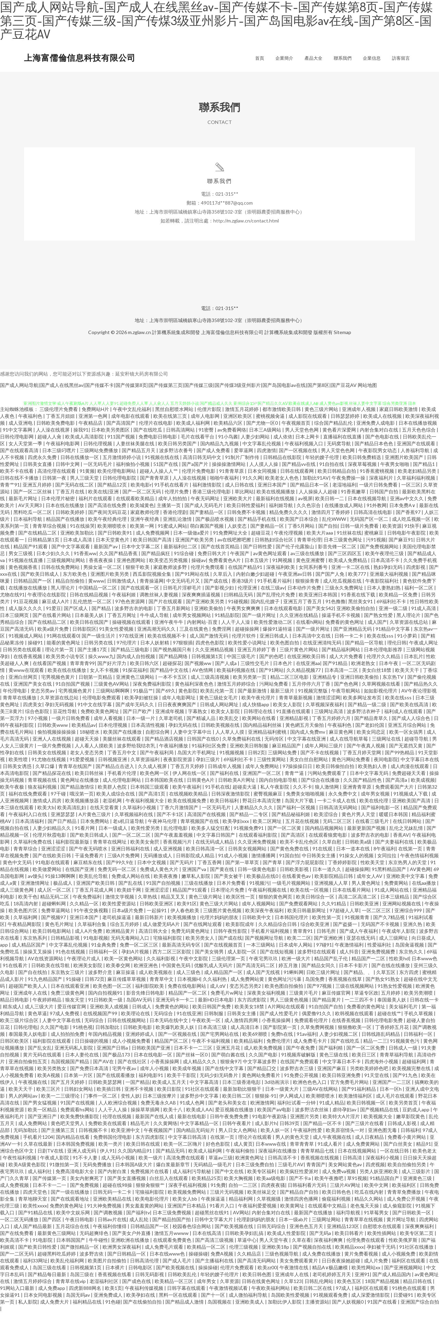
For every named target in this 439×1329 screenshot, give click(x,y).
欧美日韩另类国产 (178, 460)
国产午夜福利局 (157, 769)
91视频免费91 (249, 845)
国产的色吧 (271, 673)
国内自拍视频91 (105, 1009)
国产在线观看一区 (140, 604)
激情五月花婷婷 (242, 426)
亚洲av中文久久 (407, 515)
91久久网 (252, 494)
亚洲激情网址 (35, 900)
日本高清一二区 (341, 687)
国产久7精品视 (389, 934)
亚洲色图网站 (131, 577)
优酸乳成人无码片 (214, 982)
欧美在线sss (380, 652)
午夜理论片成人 (84, 975)
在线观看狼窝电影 (328, 852)
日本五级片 (257, 577)
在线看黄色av (297, 893)
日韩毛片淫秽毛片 (182, 604)
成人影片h (266, 1140)
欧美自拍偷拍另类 (407, 1181)
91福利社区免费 (209, 762)
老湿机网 (113, 817)
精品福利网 (241, 1215)
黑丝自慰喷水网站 (174, 426)
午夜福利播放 (174, 762)
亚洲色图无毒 (383, 1147)
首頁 (259, 58)
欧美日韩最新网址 (307, 927)
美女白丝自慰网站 (309, 776)
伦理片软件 (244, 652)
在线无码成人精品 (215, 858)
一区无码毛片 (98, 481)
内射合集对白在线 (379, 446)
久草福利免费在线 (33, 858)
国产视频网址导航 (264, 955)
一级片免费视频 (54, 762)
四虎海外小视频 (382, 1078)
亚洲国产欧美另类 (195, 556)
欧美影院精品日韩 (334, 893)
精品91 (423, 1161)
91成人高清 (424, 625)
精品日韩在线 (418, 1298)
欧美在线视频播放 (276, 508)
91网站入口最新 (17, 1305)
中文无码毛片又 (183, 597)
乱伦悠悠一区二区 (92, 618)
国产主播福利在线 (215, 1277)
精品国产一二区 (369, 975)
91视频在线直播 (26, 577)
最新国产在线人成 (155, 1133)
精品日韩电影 (15, 1016)
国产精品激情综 (77, 803)
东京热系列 (35, 955)
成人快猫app (256, 721)
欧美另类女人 (200, 955)
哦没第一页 (82, 810)
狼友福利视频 (43, 803)
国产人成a (226, 680)
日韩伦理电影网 (17, 453)
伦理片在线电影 (156, 440)
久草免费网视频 (317, 1044)
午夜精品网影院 (25, 941)
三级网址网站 (327, 1236)
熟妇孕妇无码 (388, 584)
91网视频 (282, 577)
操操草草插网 (146, 1126)
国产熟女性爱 (379, 632)
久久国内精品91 (135, 1167)
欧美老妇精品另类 (417, 488)
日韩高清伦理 (145, 1277)
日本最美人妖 (90, 632)
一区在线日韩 (395, 1167)
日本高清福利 (30, 838)
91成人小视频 (233, 872)
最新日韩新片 (150, 934)
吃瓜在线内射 (369, 1209)
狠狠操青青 (307, 597)
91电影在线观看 (53, 879)
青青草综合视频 (50, 543)
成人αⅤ (218, 1003)
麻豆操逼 (126, 989)
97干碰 (59, 810)
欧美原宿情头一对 (345, 1147)
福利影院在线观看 (52, 1058)
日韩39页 (290, 1140)
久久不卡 (302, 803)
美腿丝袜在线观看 (122, 755)
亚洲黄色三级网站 (135, 694)
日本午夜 (389, 680)
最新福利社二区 (181, 563)
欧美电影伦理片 (152, 1215)
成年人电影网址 (179, 714)
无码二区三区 (338, 838)
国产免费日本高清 (89, 1085)
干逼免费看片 (90, 872)
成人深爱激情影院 (371, 1312)
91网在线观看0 (63, 652)
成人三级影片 (416, 1188)
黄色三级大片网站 (219, 920)
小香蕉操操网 (277, 1037)
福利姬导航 (281, 522)
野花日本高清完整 (262, 817)
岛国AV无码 (139, 1016)
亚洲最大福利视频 (389, 591)
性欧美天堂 (372, 879)
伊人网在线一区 (190, 790)
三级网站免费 (283, 769)
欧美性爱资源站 (119, 920)
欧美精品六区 (229, 440)
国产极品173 (117, 1071)
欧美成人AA (199, 1126)
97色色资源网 (130, 618)
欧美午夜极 (12, 803)
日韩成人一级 (403, 1064)
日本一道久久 (327, 886)
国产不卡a (300, 1195)
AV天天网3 (30, 522)
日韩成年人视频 (225, 783)
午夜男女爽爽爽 (244, 625)
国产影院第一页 (280, 1044)
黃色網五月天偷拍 (305, 742)
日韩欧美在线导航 (51, 982)
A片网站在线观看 (287, 1023)
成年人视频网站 (259, 920)
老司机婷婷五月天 (332, 1291)
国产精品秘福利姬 (291, 831)
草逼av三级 (221, 1174)
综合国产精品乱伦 (334, 440)
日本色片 (283, 680)
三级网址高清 (329, 728)
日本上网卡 (307, 453)
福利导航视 (348, 1229)
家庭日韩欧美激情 (399, 426)
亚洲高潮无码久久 (157, 646)
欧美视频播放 (182, 934)
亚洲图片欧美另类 (110, 591)
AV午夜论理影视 (419, 707)
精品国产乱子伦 (331, 975)
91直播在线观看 (293, 728)
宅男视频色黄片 (58, 694)
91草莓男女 (377, 1229)
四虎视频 (375, 1181)
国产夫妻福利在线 (395, 858)
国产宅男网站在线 (220, 1051)
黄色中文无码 (18, 879)
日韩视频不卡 (93, 1147)
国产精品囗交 (262, 1085)
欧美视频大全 (378, 1133)
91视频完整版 (313, 707)
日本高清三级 (213, 1044)
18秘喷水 (90, 749)
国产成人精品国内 (392, 1291)
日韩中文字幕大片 (214, 1236)
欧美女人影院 (288, 721)
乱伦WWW (334, 536)
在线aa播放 (424, 900)
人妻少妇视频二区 (339, 1051)
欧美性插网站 (382, 1250)
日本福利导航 (28, 536)
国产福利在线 (225, 790)
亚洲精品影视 (294, 735)
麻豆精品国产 (287, 762)
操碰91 (36, 659)
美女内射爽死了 (87, 1195)
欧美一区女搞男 (406, 749)
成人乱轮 (139, 1236)
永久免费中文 (343, 810)
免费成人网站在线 (131, 893)
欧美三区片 (48, 1106)
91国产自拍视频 (163, 900)
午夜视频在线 (33, 1099)
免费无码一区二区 (117, 886)
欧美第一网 (142, 543)
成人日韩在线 (240, 501)
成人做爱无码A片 (162, 941)
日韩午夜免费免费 (229, 1133)
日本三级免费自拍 (255, 1181)
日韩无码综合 (272, 1243)
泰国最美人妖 (392, 1016)
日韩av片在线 (112, 1236)
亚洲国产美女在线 (33, 700)
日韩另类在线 (99, 659)
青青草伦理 (309, 556)
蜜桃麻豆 (374, 549)
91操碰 (74, 996)
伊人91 (107, 1167)
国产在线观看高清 (19, 467)
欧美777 (357, 591)
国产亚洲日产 (43, 1133)
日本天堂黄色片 (113, 556)
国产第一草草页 (242, 879)
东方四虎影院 (252, 1016)
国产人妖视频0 (348, 1318)
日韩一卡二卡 (349, 652)
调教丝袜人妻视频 (159, 611)
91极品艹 (143, 707)
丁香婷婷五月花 (392, 1044)
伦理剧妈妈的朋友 (256, 1236)
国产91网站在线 (192, 591)
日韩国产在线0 (203, 755)
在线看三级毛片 (372, 838)
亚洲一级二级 (393, 625)
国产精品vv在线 (299, 481)
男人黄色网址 (366, 900)
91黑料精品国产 (389, 886)
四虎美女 (32, 721)
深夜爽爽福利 (420, 1243)
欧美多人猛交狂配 (211, 845)
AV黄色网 (420, 886)
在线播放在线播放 (28, 604)
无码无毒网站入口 (130, 955)
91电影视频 (95, 955)
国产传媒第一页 (50, 1195)
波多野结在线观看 (317, 968)
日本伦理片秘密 (58, 515)
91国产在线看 (382, 1318)
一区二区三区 (377, 927)
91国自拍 (289, 872)
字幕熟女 (198, 728)
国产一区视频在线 (298, 467)
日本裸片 (115, 1284)
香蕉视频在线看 (115, 1291)
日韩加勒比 (107, 1044)
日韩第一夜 (54, 494)
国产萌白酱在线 (228, 1071)
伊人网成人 (291, 1112)
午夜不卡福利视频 (211, 1058)
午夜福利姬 (124, 611)
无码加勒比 (25, 1147)
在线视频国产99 (100, 1030)
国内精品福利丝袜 (263, 742)
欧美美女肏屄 (145, 858)
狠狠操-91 (265, 1112)
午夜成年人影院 (399, 948)
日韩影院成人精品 (195, 872)
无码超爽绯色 (94, 1250)
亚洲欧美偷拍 (209, 625)
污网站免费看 (274, 700)
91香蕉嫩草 (354, 508)
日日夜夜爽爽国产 (177, 721)
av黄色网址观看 (270, 570)
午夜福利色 (30, 433)
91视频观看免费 (330, 1312)
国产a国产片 (195, 481)
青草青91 (303, 948)
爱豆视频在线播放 (234, 1126)
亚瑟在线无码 (361, 955)
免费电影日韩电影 (158, 453)
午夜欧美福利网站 (271, 1305)
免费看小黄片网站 (407, 1154)
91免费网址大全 (230, 549)
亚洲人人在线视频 (52, 755)
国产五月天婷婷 (68, 1099)
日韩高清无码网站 (338, 824)
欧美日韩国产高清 (153, 556)
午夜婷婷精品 (47, 1016)
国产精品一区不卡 (323, 1140)
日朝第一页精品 (96, 694)
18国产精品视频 (382, 1298)
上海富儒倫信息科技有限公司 (79, 57)
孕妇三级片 (208, 776)
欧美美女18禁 (250, 1023)
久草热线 (148, 913)
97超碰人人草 (344, 927)
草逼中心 (247, 1257)
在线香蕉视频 (28, 673)
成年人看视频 (108, 735)
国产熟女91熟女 (383, 996)
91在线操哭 (82, 543)
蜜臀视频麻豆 (268, 810)
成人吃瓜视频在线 (343, 597)
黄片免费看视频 (361, 1270)
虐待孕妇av (344, 1126)
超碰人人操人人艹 (159, 488)
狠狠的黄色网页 (276, 913)
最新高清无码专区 (181, 961)
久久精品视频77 (304, 687)
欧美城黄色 (142, 522)
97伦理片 (127, 659)
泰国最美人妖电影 (28, 1051)
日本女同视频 (262, 488)
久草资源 (229, 1298)
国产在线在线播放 (391, 982)
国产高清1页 (152, 810)
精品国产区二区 (171, 1058)
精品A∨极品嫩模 (330, 1284)
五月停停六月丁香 (311, 700)
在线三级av (273, 604)
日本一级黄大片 (282, 1106)
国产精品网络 (174, 673)
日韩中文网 (68, 481)
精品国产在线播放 (65, 536)
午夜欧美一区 (207, 1037)
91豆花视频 (26, 618)
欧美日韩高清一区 (205, 865)
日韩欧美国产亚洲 (151, 1064)
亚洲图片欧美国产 (404, 474)
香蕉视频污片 (178, 858)
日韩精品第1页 (44, 556)
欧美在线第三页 (170, 433)
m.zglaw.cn (139, 349)
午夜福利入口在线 (28, 831)
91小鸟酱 (228, 453)
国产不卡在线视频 (320, 769)
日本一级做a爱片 (191, 549)
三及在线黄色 (194, 646)
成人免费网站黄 (247, 996)
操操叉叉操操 (38, 968)
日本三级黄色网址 (343, 556)
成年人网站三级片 (324, 762)
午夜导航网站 (346, 707)
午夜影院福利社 (382, 597)
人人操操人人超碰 (318, 508)
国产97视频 (320, 1003)
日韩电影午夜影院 (407, 549)
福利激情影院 (207, 501)
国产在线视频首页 (224, 961)
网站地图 (367, 402)
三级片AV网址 (345, 1202)
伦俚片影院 (209, 426)
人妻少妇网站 (256, 453)
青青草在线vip (71, 1298)
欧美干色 (27, 913)
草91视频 (357, 1195)
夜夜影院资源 (178, 776)
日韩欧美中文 (257, 934)
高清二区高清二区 (358, 913)
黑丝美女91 (361, 618)
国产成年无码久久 (135, 721)
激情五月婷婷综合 (237, 700)
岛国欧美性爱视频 (290, 1312)
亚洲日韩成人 (274, 652)
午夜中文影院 (194, 975)
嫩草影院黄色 (411, 1133)
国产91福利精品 (359, 1106)
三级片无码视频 (227, 1209)
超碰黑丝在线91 (212, 1229)
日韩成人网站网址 (219, 721)
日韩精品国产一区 (33, 597)
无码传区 (274, 755)
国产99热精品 (400, 769)
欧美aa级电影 (271, 1195)
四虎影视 (416, 584)
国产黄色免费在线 (290, 865)
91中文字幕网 (18, 446)
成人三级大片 (40, 1023)
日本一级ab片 (294, 1236)
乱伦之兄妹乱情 (406, 845)
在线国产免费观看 (300, 1078)
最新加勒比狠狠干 (242, 1106)
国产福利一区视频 (296, 824)
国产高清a (396, 797)
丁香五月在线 (70, 508)
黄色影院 (188, 707)
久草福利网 (25, 934)
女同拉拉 (387, 872)
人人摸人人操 (264, 481)
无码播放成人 (158, 872)
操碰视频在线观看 (132, 639)
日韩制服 (214, 1030)
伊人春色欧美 (185, 927)
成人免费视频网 (153, 549)
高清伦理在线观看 (57, 488)
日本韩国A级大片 (134, 1181)
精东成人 (12, 1023)
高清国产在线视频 (207, 831)
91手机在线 (217, 803)
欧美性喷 (19, 776)
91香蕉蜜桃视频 (377, 488)
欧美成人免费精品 (348, 577)
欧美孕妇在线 (141, 1312)
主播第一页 (169, 522)
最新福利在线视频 (275, 515)
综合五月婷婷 (125, 941)
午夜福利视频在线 (267, 906)
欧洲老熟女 (363, 680)
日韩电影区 (140, 1284)
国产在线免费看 (17, 1250)
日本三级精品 (395, 913)
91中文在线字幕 (95, 721)
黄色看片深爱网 (339, 446)
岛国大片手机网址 (197, 769)
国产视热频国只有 (172, 666)
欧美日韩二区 (237, 1112)
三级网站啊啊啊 (113, 707)
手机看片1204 (38, 1154)
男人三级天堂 (85, 494)
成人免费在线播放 (322, 1270)
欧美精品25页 (206, 1195)
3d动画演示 (277, 1099)
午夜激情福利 (350, 961)
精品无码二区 (55, 913)
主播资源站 (317, 1318)
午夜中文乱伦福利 (132, 426)
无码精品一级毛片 (213, 1181)
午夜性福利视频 (20, 1174)
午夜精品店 (91, 440)
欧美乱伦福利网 (67, 1277)
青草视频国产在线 (200, 838)
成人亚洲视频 (168, 865)
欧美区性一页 (241, 913)
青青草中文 (162, 996)
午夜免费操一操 (349, 494)
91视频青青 (357, 934)
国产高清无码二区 (256, 982)
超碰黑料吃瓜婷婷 (57, 1270)
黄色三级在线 (334, 1071)
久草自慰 (332, 858)
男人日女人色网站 (238, 1147)
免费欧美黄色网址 (100, 728)
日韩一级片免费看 (360, 543)
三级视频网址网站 (66, 577)
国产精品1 (424, 481)
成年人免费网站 (262, 783)
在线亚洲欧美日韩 (307, 673)
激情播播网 (263, 872)
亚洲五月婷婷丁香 (257, 666)
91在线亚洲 (189, 1030)
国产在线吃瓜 (148, 446)
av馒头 (35, 893)
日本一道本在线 (353, 865)
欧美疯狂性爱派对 (299, 1188)
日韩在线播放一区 (80, 474)
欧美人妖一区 (275, 1147)
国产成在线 (216, 597)
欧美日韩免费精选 (362, 474)
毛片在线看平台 (198, 453)
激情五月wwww (172, 1250)
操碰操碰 (198, 1270)
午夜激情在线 (294, 1284)
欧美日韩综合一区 (315, 913)
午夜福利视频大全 (145, 817)
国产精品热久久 (421, 700)
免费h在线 (282, 1051)
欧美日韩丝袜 (90, 790)
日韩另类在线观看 (22, 666)
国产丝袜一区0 (192, 1071)
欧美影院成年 (241, 941)
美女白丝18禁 (377, 687)
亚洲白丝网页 (23, 694)
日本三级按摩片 (160, 1112)
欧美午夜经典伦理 (108, 536)
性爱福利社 (379, 961)
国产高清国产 (121, 440)
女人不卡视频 (105, 687)
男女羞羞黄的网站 (145, 1222)
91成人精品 (331, 1119)
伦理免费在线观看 (366, 1257)
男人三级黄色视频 (289, 1016)
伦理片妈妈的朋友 (219, 934)
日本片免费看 (232, 900)
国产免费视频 (85, 1202)
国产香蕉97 (409, 529)
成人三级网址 (394, 955)
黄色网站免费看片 (261, 1092)
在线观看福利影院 (258, 852)
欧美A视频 (49, 1092)
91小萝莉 (407, 652)
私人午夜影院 (275, 803)
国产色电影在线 (382, 453)
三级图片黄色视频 (222, 927)
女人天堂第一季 (26, 460)
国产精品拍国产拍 (172, 1236)
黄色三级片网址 (206, 913)
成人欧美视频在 (156, 989)
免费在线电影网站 (187, 1003)
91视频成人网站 (26, 652)
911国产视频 (121, 453)
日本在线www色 (168, 1270)
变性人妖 (130, 1112)
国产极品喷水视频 (215, 536)
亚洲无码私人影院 (74, 1064)
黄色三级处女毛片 (219, 714)
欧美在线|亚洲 (104, 508)
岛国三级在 (82, 1291)
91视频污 (259, 900)
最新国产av (106, 563)
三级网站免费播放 (99, 467)
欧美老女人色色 (282, 494)
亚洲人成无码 (82, 1167)
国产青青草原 (155, 494)
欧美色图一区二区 (112, 1003)
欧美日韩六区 (145, 680)
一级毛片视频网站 (291, 900)
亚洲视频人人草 (331, 900)
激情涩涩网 (328, 714)
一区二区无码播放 (19, 1236)
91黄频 (87, 488)
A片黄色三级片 (95, 831)
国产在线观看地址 (70, 1215)
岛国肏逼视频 (410, 961)
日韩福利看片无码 (307, 1202)
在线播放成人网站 (344, 522)
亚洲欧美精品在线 (112, 1215)
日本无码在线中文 (169, 1037)
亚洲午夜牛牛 (169, 639)
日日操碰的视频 (92, 1058)
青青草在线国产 (75, 783)
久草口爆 (45, 783)
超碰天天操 (87, 755)
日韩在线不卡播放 (19, 494)
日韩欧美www (53, 742)
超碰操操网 (247, 646)
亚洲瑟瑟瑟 (63, 831)
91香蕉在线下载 (358, 611)
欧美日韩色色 (337, 1209)
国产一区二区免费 (366, 1064)
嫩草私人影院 (196, 893)
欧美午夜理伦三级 (385, 570)
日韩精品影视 (66, 955)
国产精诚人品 (201, 735)
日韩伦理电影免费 (384, 1037)
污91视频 (376, 556)
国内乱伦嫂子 (266, 618)
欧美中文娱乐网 (73, 1229)
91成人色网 (192, 1119)
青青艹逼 (295, 790)
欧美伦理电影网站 (117, 488)
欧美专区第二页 (417, 1250)
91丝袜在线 (349, 549)
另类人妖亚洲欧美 (379, 1188)
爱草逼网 (244, 467)
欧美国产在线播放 (123, 749)
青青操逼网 (152, 597)
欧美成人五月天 (169, 1099)
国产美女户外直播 (132, 1250)
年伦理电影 (15, 707)
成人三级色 (188, 989)
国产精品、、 (358, 989)
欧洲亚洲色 (146, 982)
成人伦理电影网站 (122, 797)
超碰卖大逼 (245, 803)
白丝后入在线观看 (169, 1195)
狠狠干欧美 (138, 584)
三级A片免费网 (124, 872)
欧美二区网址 (268, 838)
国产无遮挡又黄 (406, 762)
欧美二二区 (299, 955)
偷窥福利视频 (337, 1215)
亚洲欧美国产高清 (411, 817)
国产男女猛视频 (40, 1119)
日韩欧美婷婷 (70, 529)
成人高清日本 (245, 1044)
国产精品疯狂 (156, 570)
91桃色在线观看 (409, 1305)
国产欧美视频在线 (234, 1243)
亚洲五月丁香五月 (303, 618)
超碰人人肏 (49, 453)
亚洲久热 (413, 941)
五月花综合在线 (73, 1243)
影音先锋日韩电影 (146, 1009)
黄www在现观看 (27, 687)
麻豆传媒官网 (337, 1009)
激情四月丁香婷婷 (331, 529)
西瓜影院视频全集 (152, 591)
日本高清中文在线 (312, 652)
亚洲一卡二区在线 (351, 584)
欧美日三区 (364, 1071)
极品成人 (63, 900)
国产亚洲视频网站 (404, 1284)
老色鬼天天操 (365, 1222)
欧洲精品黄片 (121, 948)
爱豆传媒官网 (72, 1023)
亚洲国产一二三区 (392, 1099)
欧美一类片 (110, 1161)
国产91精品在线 (36, 1229)
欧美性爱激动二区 (273, 639)
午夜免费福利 (88, 913)
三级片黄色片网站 (299, 666)
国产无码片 (182, 879)
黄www (96, 597)
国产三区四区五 (345, 570)
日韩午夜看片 (237, 1140)
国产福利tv (138, 1229)
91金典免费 (104, 961)
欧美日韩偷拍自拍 (335, 783)
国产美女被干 (229, 893)
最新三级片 (282, 707)
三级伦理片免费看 (59, 426)
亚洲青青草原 (357, 803)
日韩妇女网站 (79, 1106)
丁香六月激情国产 (179, 824)
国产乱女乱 (40, 1064)
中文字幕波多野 (260, 1078)
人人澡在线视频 (190, 494)
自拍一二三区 (243, 1202)
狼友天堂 (75, 1016)
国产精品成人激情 (185, 1318)
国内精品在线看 (73, 1154)
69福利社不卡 (392, 618)
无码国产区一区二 (369, 536)
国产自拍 (327, 543)
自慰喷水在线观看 (382, 1243)
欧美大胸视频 (239, 1195)
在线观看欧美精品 (135, 515)
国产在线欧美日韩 (52, 872)
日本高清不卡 (386, 577)
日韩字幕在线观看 (186, 1305)
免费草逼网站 (56, 927)
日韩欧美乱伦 (183, 1291)
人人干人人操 (113, 1126)
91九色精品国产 (45, 996)
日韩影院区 (84, 646)
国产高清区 (293, 852)
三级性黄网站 (272, 776)
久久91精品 (334, 920)
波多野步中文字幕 (200, 1112)
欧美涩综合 (326, 831)
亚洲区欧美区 (238, 433)
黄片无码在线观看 (42, 1071)
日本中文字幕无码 (369, 790)
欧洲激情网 (262, 1119)
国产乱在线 (130, 900)
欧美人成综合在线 (116, 810)
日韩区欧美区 (15, 1058)
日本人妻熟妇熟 (384, 604)
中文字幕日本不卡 (342, 1078)
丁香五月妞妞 (61, 433)
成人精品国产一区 (224, 989)
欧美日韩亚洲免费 (341, 1092)
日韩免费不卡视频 (246, 529)
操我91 (80, 446)
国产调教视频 (108, 1229)
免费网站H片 (96, 426)
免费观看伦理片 (311, 1037)
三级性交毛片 (255, 680)
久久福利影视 (161, 975)
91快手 (411, 543)
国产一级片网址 (259, 632)
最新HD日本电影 (216, 1016)
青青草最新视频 (296, 714)
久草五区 (386, 989)
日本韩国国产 (71, 1257)
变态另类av (43, 707)
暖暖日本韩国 (394, 831)
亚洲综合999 (408, 927)
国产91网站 (271, 687)
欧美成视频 (423, 797)
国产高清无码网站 (257, 1277)
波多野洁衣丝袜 (312, 1126)
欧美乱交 (229, 735)
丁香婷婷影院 (343, 879)
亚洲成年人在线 (30, 1009)
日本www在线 (271, 1161)
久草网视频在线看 (381, 700)
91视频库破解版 (299, 1071)
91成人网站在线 (392, 906)
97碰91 (324, 961)
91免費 (218, 1202)
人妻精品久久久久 (254, 824)
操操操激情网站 (229, 481)
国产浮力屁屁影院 (305, 879)
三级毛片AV (291, 1181)
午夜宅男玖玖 (264, 975)
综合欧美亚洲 (315, 941)
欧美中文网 (376, 1202)
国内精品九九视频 (220, 460)
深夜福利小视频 (383, 1174)
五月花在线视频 (302, 838)
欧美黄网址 (292, 1222)
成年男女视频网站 (192, 632)
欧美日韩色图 (257, 1291)
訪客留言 (401, 58)
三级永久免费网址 (344, 604)
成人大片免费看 (346, 673)
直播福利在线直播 (343, 453)
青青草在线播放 (20, 714)
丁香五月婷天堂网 (362, 769)
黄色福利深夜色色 (194, 700)
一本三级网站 (261, 961)
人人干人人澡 (236, 639)
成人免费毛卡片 (310, 1058)
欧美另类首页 (404, 1119)
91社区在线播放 (417, 1264)
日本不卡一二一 (50, 1202)
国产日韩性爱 (258, 563)
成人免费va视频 (339, 1188)
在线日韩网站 (408, 838)
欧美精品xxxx (349, 1264)
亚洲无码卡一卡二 (175, 1016)
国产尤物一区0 (262, 440)
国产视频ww (198, 680)
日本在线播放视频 (418, 440)
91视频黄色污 (405, 1058)
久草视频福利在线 (134, 831)
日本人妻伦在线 (82, 1071)
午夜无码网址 (206, 515)
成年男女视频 (376, 810)
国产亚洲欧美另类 (205, 618)
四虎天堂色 (35, 1209)
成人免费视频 (15, 1202)
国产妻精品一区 (207, 529)
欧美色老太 (425, 1167)
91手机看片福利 (275, 597)
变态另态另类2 (245, 1003)
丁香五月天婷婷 (187, 783)
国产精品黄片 (327, 1016)
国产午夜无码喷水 (88, 865)
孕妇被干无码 (381, 1264)
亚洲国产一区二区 (262, 790)
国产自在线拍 (33, 989)
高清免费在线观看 (186, 1174)
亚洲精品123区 (343, 1243)
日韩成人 (142, 1023)
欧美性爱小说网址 (248, 659)
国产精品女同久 (318, 982)
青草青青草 (302, 1161)
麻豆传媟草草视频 (127, 996)
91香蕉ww (85, 570)
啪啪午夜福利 (225, 494)
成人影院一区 (242, 968)
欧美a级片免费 (53, 646)
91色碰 (112, 1318)
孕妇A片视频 (135, 968)
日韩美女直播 (38, 481)
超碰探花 (172, 680)
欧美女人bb (185, 1215)
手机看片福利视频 (270, 948)
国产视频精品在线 (380, 1126)
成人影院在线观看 (308, 433)
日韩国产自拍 (384, 508)
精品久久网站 (369, 1215)
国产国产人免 (330, 591)
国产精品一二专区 (249, 831)
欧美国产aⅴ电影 (274, 1126)
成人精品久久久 (200, 1078)
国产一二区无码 (17, 1270)
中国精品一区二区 (98, 604)
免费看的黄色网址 (345, 639)
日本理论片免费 (228, 906)
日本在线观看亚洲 (70, 1003)
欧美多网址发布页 (362, 714)
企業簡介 (284, 58)
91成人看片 (330, 1161)
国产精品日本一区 (310, 501)
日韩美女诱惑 (18, 783)
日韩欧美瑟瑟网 (105, 1099)
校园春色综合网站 (192, 1243)
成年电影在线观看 (131, 433)
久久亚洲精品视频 (215, 666)
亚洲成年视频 (170, 728)
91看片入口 (222, 1222)
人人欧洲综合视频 (118, 1119)
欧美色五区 (349, 1298)
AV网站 (241, 1229)
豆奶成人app (416, 1126)
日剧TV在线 (50, 1167)
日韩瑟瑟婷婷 (345, 433)
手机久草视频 (419, 1030)
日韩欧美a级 (358, 858)
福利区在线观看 (409, 1277)
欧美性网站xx (366, 1284)
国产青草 (273, 879)
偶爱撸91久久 (317, 1030)
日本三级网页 (15, 632)
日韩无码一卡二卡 (112, 1209)
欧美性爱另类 (146, 845)
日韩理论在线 (258, 728)
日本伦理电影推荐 (383, 666)
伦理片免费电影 (199, 488)
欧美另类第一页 (250, 694)
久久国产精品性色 (363, 797)
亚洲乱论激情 (178, 536)
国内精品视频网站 (324, 845)
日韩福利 (410, 1147)
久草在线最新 (39, 1161)
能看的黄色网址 (64, 659)
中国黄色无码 (176, 982)
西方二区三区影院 (172, 968)
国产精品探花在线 (52, 790)
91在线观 (322, 865)
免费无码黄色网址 (191, 948)
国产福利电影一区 (381, 824)
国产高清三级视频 (215, 1257)
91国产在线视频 (78, 1119)
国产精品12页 (112, 501)
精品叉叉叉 (173, 913)
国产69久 (166, 707)
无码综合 (164, 1030)
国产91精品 (335, 680)
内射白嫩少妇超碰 (255, 591)
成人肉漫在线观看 (410, 783)
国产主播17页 (93, 666)
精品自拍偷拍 (70, 597)
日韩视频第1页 (207, 673)
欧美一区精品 (43, 1126)
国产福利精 (331, 1064)
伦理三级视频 (244, 1264)
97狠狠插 (183, 659)
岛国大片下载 (300, 817)
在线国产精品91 (245, 584)
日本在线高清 (207, 1250)
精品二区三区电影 (290, 694)
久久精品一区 (84, 920)
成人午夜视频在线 (332, 1154)
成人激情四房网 (241, 1037)
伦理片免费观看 (237, 1284)
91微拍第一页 (64, 1181)
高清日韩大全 (153, 948)
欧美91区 (187, 920)
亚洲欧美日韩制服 (249, 762)
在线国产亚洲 (80, 886)
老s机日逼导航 (129, 838)
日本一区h (391, 1106)
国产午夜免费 (301, 1064)
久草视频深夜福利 (325, 721)
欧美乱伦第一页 (217, 707)
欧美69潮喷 (255, 1051)
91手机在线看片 (172, 501)
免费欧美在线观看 (108, 1140)
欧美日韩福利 (225, 817)
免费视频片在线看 (150, 1188)
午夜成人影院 (55, 1174)
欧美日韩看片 (350, 1250)
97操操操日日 (298, 783)
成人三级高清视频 (210, 694)
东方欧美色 (75, 591)
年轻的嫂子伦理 (322, 474)
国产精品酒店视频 (164, 755)
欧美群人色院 (113, 803)
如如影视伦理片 (381, 707)
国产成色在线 (137, 1298)
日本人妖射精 (155, 659)
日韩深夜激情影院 (231, 810)
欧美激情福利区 (356, 1112)
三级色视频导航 (282, 1270)
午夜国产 (240, 570)
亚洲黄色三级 (418, 1195)
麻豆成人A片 (56, 618)
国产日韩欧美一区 (412, 1229)
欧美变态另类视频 (169, 577)
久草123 (293, 1298)
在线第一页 (410, 865)
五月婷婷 (391, 1009)
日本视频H (188, 996)
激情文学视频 (120, 913)
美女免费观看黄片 (299, 1277)
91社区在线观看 (202, 1106)
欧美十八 (173, 1126)
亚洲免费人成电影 (376, 440)
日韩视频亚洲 (113, 776)
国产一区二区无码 (142, 508)
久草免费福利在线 (242, 755)
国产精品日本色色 (374, 460)
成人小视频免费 (399, 1270)
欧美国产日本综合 (299, 536)
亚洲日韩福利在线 (131, 865)
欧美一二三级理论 (61, 1112)
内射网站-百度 (202, 639)
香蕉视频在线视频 (320, 1174)
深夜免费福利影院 (152, 700)
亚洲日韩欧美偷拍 (360, 694)
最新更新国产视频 (367, 845)
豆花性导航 (65, 728)
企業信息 (372, 58)
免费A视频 (222, 1270)
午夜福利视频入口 (304, 460)
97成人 (344, 1305)
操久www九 (101, 673)
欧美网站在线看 (259, 735)
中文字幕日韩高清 (187, 1154)
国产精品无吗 (171, 1167)
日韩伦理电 (25, 1044)
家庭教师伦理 (145, 529)
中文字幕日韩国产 (216, 852)
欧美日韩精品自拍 (337, 488)
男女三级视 (21, 570)
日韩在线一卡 (424, 1016)
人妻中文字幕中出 (193, 749)
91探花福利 (134, 687)
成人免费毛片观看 (164, 1264)
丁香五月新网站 (174, 625)
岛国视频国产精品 (70, 1078)
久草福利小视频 (139, 824)
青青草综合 (25, 865)
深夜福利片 (381, 494)
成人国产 (377, 639)
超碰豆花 (261, 549)
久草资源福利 (146, 776)
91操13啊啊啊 (60, 893)
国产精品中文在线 (169, 687)
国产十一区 (213, 1312)
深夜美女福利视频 (266, 1009)
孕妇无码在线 (183, 742)
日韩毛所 (327, 948)
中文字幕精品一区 (200, 1140)
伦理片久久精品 (384, 673)
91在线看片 (15, 982)
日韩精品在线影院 (282, 474)
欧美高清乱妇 (72, 824)
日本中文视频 (152, 879)
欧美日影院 (169, 1106)
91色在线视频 (71, 968)
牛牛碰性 (98, 1257)
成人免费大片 (55, 1318)
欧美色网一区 (155, 790)
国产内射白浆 (113, 1188)
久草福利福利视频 (416, 494)
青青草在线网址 (110, 858)
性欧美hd (399, 975)
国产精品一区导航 (364, 659)
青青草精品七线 (317, 1167)
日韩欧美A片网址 (237, 797)
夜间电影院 (386, 776)
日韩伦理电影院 (120, 494)
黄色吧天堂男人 (68, 1140)
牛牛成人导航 (155, 632)
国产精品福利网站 (341, 666)
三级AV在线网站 (320, 1106)
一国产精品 (138, 1099)
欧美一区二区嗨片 (183, 1161)
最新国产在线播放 (313, 1229)
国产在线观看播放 (116, 1092)
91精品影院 (227, 632)
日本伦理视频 (113, 742)
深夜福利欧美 (281, 584)
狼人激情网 (327, 803)
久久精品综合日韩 (278, 941)
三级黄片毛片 (304, 1009)
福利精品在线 (88, 1318)
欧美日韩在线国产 (89, 639)
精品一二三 (375, 1058)
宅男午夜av (124, 1085)
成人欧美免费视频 (263, 1064)
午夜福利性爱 (308, 1147)
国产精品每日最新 (47, 1291)
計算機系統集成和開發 (176, 349)
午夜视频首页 (296, 440)
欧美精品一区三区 (174, 1298)
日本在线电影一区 (153, 1071)
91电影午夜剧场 (269, 1133)
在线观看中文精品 (327, 1222)
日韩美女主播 (242, 1030)
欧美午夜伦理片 (258, 714)
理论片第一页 (60, 666)
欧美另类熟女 (52, 1085)
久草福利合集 (92, 941)
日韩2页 (256, 769)
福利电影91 (151, 1092)
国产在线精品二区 (38, 549)
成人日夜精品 (370, 1154)
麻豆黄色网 (341, 749)
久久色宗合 (309, 522)
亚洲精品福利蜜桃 (267, 749)
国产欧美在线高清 (409, 721)
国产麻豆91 (401, 556)
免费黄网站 (396, 900)
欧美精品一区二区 (206, 1264)
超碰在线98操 (118, 1202)
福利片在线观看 (96, 515)
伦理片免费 (177, 508)
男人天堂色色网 (302, 446)
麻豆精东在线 (88, 879)
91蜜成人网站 (172, 543)
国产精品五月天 (139, 467)
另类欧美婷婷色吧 (369, 1085)
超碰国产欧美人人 (28, 1003)
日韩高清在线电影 (373, 529)
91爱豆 (53, 625)
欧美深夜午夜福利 (265, 927)
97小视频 (38, 735)
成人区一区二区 (54, 906)
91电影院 (43, 1257)
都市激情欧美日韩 (282, 426)
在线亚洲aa (308, 680)
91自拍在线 (332, 481)
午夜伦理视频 (289, 549)
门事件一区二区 (100, 1112)
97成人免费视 (65, 1030)
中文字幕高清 (205, 1099)
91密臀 (207, 446)
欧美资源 (392, 543)
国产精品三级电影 (130, 666)
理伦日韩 (396, 659)
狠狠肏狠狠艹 (151, 1202)
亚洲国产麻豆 (332, 1085)
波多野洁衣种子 (364, 728)
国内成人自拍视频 (136, 673)
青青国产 (315, 1181)
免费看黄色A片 (225, 577)
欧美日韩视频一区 (366, 1119)
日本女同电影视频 (43, 1312)
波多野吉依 (92, 1270)
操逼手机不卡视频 (341, 632)
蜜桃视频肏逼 (271, 433)
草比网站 (244, 508)
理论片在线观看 (255, 1154)
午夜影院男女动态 (378, 467)
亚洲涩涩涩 (53, 865)
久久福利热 (215, 996)
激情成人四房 (47, 817)
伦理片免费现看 (208, 584)
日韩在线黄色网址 (261, 1298)
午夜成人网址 (423, 659)
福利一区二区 (419, 604)
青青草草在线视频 (364, 1236)
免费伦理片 (278, 1058)
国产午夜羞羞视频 (174, 852)
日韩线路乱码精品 (381, 1051)
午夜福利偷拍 (241, 1167)
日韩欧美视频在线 (220, 742)
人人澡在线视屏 (53, 446)
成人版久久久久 (26, 625)
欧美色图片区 (23, 927)
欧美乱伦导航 (94, 893)
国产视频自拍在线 (312, 1264)
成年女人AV (370, 893)
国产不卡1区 (171, 831)
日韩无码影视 (150, 1291)
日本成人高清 (78, 556)
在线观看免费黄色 (172, 1257)
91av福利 (307, 1051)
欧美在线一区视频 (310, 906)
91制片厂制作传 (242, 474)
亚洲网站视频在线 (402, 920)
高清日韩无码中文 (202, 474)
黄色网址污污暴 (285, 996)
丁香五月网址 (122, 632)
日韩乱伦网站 (319, 1298)
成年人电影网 (206, 433)
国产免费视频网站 (380, 563)
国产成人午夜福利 (359, 948)
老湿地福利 (344, 501)
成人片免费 (376, 1277)
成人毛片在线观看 (395, 1112)
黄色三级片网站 (322, 426)
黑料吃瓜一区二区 (33, 529)
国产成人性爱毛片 (279, 1030)
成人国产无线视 (263, 989)
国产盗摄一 (345, 941)
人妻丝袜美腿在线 (135, 460)
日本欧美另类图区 (111, 446)
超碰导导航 (416, 755)
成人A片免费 (89, 948)
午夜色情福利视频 (419, 872)
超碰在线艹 (389, 1030)
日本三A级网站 (265, 446)
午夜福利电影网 (63, 460)
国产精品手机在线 (257, 536)
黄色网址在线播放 (80, 797)
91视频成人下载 (411, 810)
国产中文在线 (230, 1188)
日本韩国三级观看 (150, 803)
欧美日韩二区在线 (313, 1305)
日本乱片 (413, 673)
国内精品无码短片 (196, 1147)
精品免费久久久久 (289, 529)
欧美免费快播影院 (80, 1133)
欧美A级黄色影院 (28, 1181)
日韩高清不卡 (283, 1174)
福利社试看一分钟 (297, 1119)
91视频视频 (232, 769)
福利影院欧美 (150, 1003)
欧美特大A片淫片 (342, 1133)
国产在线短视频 (277, 968)
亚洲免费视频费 (378, 968)
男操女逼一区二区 (103, 584)
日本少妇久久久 (53, 570)
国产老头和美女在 (228, 1119)
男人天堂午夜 (274, 1257)
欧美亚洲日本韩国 (318, 611)
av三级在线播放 (307, 570)
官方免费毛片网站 (350, 1099)
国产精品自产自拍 (299, 1209)
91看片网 (85, 845)
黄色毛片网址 (60, 941)
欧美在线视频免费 (187, 817)
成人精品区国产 (29, 961)
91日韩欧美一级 (105, 1016)
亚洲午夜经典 (145, 536)
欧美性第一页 (327, 934)
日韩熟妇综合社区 (274, 556)
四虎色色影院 (210, 659)
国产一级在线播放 (70, 1209)
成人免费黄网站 (363, 1161)
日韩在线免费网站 (61, 584)
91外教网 (377, 522)
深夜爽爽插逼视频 (201, 611)
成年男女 (207, 1298)
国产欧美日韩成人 (40, 591)
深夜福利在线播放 (278, 1167)
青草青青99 (82, 680)
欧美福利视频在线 (236, 687)
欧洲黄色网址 (250, 1174)
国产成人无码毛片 (204, 522)
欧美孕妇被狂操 (141, 714)
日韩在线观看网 (297, 488)
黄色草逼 (37, 1030)
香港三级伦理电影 (212, 508)
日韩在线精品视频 (89, 611)
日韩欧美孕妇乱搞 (244, 1250)
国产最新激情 (253, 707)
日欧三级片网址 (323, 989)
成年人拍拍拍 (173, 515)
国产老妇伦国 (370, 742)
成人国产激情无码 (209, 652)
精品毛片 (140, 1140)
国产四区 (52, 1236)
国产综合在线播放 (321, 797)
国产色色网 (346, 700)
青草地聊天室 (33, 1215)
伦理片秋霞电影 (50, 852)
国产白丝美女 (398, 1161)
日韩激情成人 (122, 597)
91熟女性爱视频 (395, 1003)
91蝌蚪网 (294, 989)
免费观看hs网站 (77, 1126)
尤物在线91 (12, 611)
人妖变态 (237, 543)
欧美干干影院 (182, 1092)
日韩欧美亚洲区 (157, 920)
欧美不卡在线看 (17, 488)
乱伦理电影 (176, 845)
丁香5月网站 (302, 543)
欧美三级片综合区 (19, 1037)
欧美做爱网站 (47, 886)
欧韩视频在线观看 (355, 1030)
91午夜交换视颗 (91, 927)
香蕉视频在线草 (345, 996)
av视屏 (305, 515)
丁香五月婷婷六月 (332, 735)
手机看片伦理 (122, 790)
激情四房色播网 (301, 1215)
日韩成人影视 (402, 1140)
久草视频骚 (269, 1215)
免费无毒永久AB (159, 1119)
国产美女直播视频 (127, 1195)
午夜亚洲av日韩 (295, 591)
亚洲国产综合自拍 (420, 1318)
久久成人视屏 (153, 783)
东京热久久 (411, 968)
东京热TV (393, 694)
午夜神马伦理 (163, 838)
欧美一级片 (151, 1174)
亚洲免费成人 (108, 1312)
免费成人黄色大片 (159, 886)
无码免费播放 (97, 1181)
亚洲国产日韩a (113, 1064)
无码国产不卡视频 (380, 941)
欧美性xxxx (35, 1222)
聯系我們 (343, 58)
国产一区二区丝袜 (33, 508)
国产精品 (102, 625)
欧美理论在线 (136, 1030)
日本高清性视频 (148, 742)
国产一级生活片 (99, 652)
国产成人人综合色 (411, 735)
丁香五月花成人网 (94, 906)
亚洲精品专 (324, 694)
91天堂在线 (377, 1092)
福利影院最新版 (73, 858)
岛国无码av (78, 1312)
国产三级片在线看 (365, 1140)
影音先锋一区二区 (337, 563)
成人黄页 (243, 1161)
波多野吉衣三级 (297, 1085)
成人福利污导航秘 (192, 1188)
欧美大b (46, 824)
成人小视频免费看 (132, 1058)
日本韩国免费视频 (76, 1161)
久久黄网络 (165, 1140)
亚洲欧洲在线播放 (130, 1257)
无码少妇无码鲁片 (219, 1092)
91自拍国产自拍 (326, 1023)
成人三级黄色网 (17, 906)
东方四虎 (409, 989)
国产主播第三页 (58, 1147)
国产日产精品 (63, 838)
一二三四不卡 (360, 1016)
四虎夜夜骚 (273, 1202)
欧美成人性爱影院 (287, 1250)
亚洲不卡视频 (139, 1106)
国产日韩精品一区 (127, 1270)
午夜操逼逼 (213, 1215)
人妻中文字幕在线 (62, 1037)
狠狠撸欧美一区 (355, 1044)
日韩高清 (353, 1174)
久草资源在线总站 (409, 639)
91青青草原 (232, 488)
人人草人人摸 (230, 749)
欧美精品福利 (249, 1058)
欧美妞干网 (129, 906)
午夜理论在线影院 (47, 611)
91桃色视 (83, 1044)
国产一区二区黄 (285, 845)
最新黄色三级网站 (57, 1250)
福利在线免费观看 (28, 810)
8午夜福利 (384, 865)
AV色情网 (203, 687)
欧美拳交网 (118, 982)
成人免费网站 (33, 1140)
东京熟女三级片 (68, 989)
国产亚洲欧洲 (329, 955)
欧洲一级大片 (296, 975)
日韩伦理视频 (98, 460)
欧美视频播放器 (82, 817)
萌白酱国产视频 (207, 543)
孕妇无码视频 (60, 721)
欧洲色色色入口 (310, 1099)
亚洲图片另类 (305, 1133)
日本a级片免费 (128, 927)
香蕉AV (401, 852)
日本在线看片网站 (352, 906)
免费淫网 (222, 646)
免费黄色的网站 (172, 1023)
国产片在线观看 (166, 618)
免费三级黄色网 (68, 1009)
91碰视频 (238, 618)
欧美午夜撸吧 (329, 1195)
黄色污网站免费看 (351, 776)
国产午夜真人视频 (366, 762)
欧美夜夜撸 (166, 893)
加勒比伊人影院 (285, 1318)
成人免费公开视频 (406, 1215)
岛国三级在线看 (50, 1284)
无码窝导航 (339, 460)
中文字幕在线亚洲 (307, 755)
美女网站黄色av (345, 1181)
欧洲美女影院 (88, 982)
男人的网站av (23, 1112)
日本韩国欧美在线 (164, 797)
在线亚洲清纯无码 (322, 659)
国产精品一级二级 (367, 721)
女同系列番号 (314, 584)
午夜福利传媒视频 (144, 1305)
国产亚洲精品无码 (353, 646)
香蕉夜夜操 (101, 577)
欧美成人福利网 (193, 440)
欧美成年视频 (187, 1085)
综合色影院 (37, 728)
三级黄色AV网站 (112, 700)
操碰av (198, 577)
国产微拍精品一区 (80, 1264)
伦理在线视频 (117, 1133)
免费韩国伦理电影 (113, 1154)
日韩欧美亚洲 (365, 920)
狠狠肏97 (230, 1078)
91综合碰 (184, 570)
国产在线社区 (132, 1078)
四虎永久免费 (43, 474)
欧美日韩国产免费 (212, 1023)
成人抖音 (349, 968)
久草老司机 (171, 735)
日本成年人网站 (296, 961)
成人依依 (283, 453)
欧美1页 (113, 1305)
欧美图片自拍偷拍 (107, 1277)
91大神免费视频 (104, 1222)
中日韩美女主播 (319, 872)
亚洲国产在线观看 (416, 460)
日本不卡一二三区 (193, 1064)
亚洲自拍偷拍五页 (28, 1078)
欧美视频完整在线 (411, 1085)
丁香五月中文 (122, 769)
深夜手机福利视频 (188, 1202)
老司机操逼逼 (117, 934)
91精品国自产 (385, 1195)
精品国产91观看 (31, 563)
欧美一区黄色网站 (124, 975)
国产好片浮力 (112, 680)
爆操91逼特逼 (278, 646)
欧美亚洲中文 (126, 1147)
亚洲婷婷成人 (140, 1051)
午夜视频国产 (159, 1147)
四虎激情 (266, 467)
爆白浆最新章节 (173, 1181)
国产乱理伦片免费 (276, 611)
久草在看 (301, 1257)
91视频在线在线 (162, 474)
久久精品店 (249, 1270)
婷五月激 (288, 982)
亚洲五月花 (228, 1064)
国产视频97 (54, 934)
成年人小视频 (155, 1085)
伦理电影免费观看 (102, 714)
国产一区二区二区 (132, 852)
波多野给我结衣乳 (136, 762)
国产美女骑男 (210, 968)
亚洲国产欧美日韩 (96, 900)
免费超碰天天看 (409, 790)
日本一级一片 (141, 735)
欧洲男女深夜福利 (122, 1264)
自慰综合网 (157, 749)
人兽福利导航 (415, 467)
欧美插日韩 (109, 1106)
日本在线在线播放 (65, 522)
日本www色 (424, 975)
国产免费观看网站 (299, 920)
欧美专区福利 (262, 1188)
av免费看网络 (231, 446)
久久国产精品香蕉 (119, 570)
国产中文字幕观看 (71, 563)
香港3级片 (243, 597)
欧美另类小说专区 (65, 673)
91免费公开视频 (301, 1092)
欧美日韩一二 (330, 515)
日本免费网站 (95, 838)
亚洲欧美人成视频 (109, 1023)
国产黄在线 (222, 886)
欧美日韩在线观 (143, 1161)
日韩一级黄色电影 (257, 886)
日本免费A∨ (402, 522)
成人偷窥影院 (398, 1222)
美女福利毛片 (404, 1023)
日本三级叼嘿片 (59, 467)
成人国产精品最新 (33, 1243)
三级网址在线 (387, 755)
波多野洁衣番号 (176, 467)
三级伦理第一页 (229, 975)
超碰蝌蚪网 (54, 920)
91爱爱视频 (82, 776)
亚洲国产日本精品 (187, 1222)
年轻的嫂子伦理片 (220, 1291)
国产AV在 (104, 1078)
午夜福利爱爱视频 (257, 1222)
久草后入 (223, 591)
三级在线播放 (199, 900)
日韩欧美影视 (295, 886)
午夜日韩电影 (80, 1236)
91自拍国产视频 (73, 700)
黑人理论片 (63, 604)
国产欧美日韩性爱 (38, 1264)
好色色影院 (218, 1161)
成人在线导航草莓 (349, 755)
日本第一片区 (79, 1092)
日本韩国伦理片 (292, 934)
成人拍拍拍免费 (68, 1051)
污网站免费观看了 (327, 790)
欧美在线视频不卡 (167, 652)
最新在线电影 (192, 1133)
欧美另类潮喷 (419, 1009)
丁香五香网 (210, 879)
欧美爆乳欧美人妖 (175, 1044)
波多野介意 (100, 989)
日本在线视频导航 (367, 515)
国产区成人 (76, 625)
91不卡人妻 (85, 1174)
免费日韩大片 (212, 570)
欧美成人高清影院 (85, 453)
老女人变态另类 (87, 769)
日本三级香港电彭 (242, 1099)
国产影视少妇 (220, 604)
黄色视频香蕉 (23, 584)
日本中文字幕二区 (141, 563)
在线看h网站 (309, 639)
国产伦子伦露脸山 (295, 563)
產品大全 (313, 58)
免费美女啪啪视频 (305, 810)
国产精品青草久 (371, 735)
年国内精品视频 (105, 1051)
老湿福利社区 (104, 1298)
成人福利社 (40, 1188)
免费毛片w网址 (227, 1009)
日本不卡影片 (354, 982)
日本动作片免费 (304, 604)
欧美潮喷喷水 (112, 543)
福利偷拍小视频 (133, 481)
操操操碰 (207, 1284)
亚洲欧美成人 (250, 1318)
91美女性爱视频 (116, 646)
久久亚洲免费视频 (257, 858)
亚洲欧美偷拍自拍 (356, 625)
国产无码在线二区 (75, 501)
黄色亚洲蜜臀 (311, 577)
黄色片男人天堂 (359, 831)
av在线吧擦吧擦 (234, 556)
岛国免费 (315, 996)
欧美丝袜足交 (262, 1209)
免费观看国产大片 (395, 803)
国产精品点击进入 (115, 783)
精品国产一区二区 (188, 1009)
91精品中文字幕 (393, 646)
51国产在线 (166, 481)
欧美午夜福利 (187, 803)
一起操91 (157, 927)
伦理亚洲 (248, 604)
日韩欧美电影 (138, 1044)
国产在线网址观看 (203, 941)
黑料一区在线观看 (178, 1312)
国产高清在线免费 (107, 522)
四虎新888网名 (85, 1305)
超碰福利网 (414, 1078)
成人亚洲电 (21, 440)
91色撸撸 (335, 618)
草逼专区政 (366, 1009)
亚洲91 (362, 1291)
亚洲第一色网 (93, 433)
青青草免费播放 (404, 1209)
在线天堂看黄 (105, 824)
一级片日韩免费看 (379, 501)
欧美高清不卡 (15, 1257)
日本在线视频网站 (357, 1167)
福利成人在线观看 (404, 728)
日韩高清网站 (181, 446)
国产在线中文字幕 (225, 1085)
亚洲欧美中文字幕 (406, 893)
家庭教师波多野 (170, 584)
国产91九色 (405, 1092)
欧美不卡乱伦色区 (299, 858)
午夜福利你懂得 (110, 1243)
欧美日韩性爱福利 (246, 522)
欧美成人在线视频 (383, 433)
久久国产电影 (55, 1044)
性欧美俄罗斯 (403, 1257)
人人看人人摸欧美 (94, 762)
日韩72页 (95, 996)
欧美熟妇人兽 (373, 783)
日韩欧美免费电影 (56, 440)
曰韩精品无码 (239, 611)
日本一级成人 (113, 845)
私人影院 (27, 1318)
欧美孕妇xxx (236, 838)
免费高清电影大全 (75, 1188)
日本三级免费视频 (172, 1229)
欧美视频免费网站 (187, 1209)
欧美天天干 (407, 687)
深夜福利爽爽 (329, 1257)
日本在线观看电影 (284, 625)
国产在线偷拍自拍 (143, 1318)
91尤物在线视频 (49, 776)
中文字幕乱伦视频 (262, 460)
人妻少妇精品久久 (52, 845)
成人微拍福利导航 (248, 1312)
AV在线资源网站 (46, 975)
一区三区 (410, 501)
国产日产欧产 (138, 728)
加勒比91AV (315, 494)
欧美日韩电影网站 (52, 948)
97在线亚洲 (132, 652)
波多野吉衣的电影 (134, 625)
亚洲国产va (194, 886)
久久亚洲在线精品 (299, 632)
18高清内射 (26, 920)
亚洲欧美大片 (238, 515)
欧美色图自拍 (285, 659)
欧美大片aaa (320, 549)
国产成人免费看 (214, 467)
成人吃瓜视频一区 (411, 536)
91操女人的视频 (357, 872)
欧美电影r (141, 501)
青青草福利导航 (397, 1071)
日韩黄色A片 (201, 797)
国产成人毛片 (177, 1277)
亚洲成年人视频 (359, 426)
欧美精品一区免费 (398, 611)
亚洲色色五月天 (306, 1243)
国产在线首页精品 (220, 563)
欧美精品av (84, 742)
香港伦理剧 (175, 529)
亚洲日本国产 (272, 501)
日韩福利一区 (104, 968)
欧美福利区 (404, 1202)
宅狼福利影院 (168, 955)
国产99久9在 (120, 879)
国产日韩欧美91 (115, 549)
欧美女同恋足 (372, 749)
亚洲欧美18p (276, 1264)
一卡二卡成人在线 (337, 817)
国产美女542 (320, 625)
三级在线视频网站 (355, 1003)
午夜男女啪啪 (395, 481)
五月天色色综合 (419, 446)
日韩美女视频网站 (248, 865)
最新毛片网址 (23, 515)
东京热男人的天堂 (408, 879)
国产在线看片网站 (52, 632)
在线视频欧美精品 (189, 810)
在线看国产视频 (50, 680)
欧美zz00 (267, 1284)
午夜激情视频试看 (229, 1305)
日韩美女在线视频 (47, 769)
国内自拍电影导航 (278, 797)
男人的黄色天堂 (292, 1154)
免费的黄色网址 (67, 1222)
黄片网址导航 (401, 1236)
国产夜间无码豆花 (108, 529)
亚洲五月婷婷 (37, 501)
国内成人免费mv (308, 749)
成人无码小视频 (118, 1174)
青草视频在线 (43, 797)
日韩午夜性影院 (230, 948)
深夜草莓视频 (363, 481)
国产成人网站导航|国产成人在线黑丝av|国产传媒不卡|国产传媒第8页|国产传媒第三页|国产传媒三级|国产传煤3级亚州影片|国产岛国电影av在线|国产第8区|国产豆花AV (178, 402)
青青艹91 (10, 501)
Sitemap (342, 349)
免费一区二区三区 (139, 961)
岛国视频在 (220, 1318)
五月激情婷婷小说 (122, 474)
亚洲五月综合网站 (407, 742)
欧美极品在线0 (263, 893)
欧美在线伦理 (374, 817)
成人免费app (52, 1305)
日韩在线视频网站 (127, 1037)
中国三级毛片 (242, 673)
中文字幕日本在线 (420, 776)
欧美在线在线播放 (67, 687)
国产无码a (320, 1250)
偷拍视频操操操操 (57, 749)
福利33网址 (35, 1277)
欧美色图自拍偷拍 (284, 1003)
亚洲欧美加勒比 (77, 549)
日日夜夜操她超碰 (341, 1277)
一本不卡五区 (173, 694)
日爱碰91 (403, 1312)
